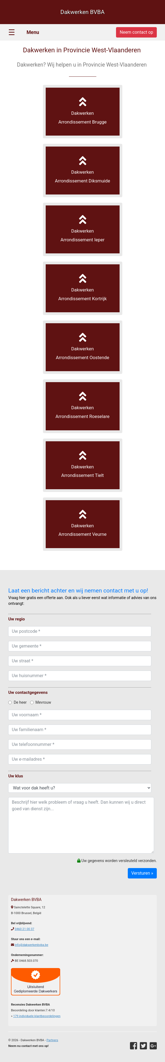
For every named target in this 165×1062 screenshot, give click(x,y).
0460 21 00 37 (24, 929)
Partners (52, 1040)
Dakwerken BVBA (82, 12)
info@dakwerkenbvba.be (31, 945)
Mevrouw (40, 702)
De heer (17, 702)
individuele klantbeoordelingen (36, 1016)
